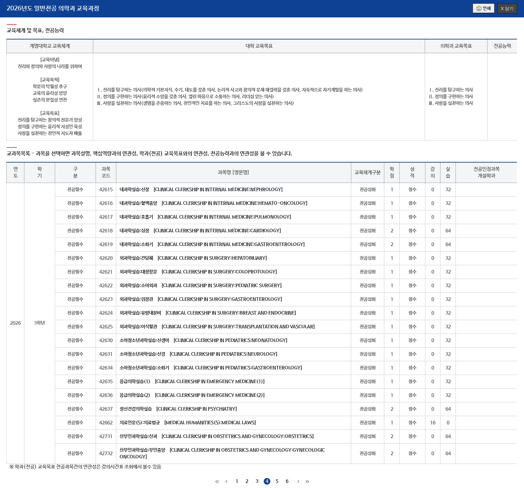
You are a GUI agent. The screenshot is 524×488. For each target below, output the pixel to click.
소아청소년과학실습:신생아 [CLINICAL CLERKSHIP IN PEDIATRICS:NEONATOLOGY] (204, 340)
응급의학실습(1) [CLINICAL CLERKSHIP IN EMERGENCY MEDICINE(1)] (192, 381)
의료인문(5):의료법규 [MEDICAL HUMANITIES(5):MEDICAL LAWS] (188, 422)
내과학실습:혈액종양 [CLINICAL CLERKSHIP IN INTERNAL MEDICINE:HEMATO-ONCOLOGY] (214, 203)
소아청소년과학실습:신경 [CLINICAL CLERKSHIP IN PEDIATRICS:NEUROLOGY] (199, 354)
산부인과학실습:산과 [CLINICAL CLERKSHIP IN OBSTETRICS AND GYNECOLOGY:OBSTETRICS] (217, 436)
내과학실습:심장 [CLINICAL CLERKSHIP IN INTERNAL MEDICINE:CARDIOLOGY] (200, 230)
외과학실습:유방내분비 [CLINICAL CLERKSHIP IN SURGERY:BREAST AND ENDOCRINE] (208, 313)
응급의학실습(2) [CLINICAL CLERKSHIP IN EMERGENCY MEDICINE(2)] (192, 395)
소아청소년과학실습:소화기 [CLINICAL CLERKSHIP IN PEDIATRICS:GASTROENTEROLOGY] (211, 368)
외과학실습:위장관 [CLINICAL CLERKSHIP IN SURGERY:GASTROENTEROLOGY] (201, 299)
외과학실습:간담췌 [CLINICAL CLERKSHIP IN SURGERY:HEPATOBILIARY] (193, 258)
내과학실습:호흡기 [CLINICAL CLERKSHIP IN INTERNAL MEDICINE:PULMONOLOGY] (205, 217)
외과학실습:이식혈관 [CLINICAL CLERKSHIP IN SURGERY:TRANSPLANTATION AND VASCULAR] (217, 326)
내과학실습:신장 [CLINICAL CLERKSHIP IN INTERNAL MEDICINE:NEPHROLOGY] (201, 189)
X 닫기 (507, 8)
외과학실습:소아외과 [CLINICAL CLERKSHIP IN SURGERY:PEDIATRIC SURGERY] (201, 285)
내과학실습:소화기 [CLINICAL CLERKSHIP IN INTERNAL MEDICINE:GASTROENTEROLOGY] (212, 244)
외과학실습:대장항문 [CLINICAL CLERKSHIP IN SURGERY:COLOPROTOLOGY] (198, 272)
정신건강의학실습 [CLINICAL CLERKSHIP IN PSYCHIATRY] (178, 409)
